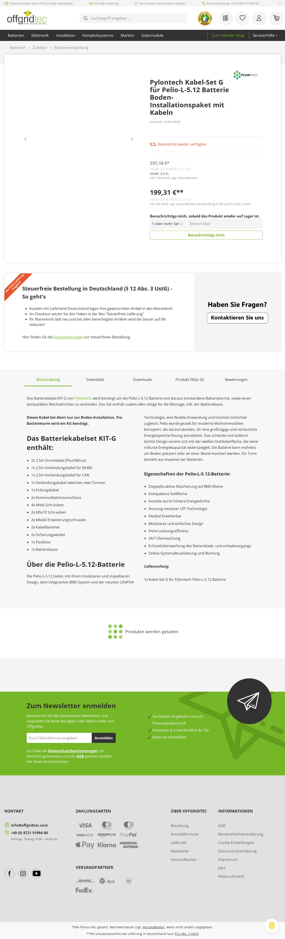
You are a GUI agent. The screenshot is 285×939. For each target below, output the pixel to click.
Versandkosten (184, 859)
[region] (79, 140)
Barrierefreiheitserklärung (240, 834)
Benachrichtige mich (206, 235)
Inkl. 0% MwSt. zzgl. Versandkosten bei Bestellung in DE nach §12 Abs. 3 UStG (200, 204)
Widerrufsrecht (231, 876)
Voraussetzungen (68, 337)
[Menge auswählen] (168, 224)
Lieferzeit (179, 842)
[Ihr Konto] (259, 18)
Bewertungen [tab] (236, 379)
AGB (80, 756)
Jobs (222, 868)
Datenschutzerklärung (237, 851)
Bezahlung (180, 825)
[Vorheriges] (25, 140)
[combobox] (136, 18)
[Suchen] (85, 18)
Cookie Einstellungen (236, 842)
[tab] (48, 380)
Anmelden (104, 738)
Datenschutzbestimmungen (73, 750)
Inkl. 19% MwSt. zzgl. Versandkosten (173, 178)
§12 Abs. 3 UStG (186, 934)
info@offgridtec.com (29, 825)
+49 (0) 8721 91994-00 (29, 832)
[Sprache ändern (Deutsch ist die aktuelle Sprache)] (276, 3)
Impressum (228, 859)
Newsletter (180, 851)
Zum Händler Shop (228, 35)
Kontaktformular (185, 834)
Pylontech (82, 398)
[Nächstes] (131, 140)
